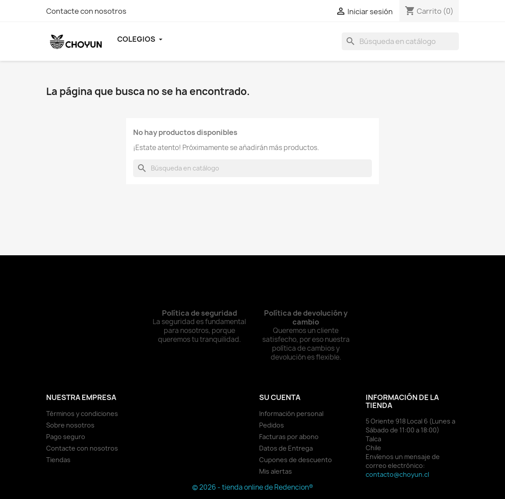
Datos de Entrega (286, 448)
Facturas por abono (289, 436)
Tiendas (58, 459)
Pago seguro (65, 436)
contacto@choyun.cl (397, 474)
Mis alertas (275, 471)
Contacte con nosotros (86, 11)
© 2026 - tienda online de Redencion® (252, 487)
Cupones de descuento (295, 459)
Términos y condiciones (82, 413)
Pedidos (271, 425)
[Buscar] (400, 41)
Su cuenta (279, 397)
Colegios (139, 39)
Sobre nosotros (70, 425)
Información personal (291, 413)
